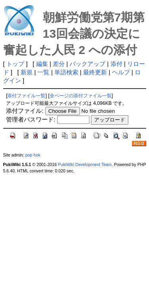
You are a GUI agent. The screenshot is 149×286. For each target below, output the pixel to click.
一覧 (43, 72)
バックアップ (87, 63)
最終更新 (95, 72)
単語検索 (66, 72)
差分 (59, 63)
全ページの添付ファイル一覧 (81, 96)
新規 (27, 72)
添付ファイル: (24, 110)
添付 (116, 63)
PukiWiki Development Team (85, 164)
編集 (42, 63)
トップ (15, 63)
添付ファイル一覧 (26, 96)
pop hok (33, 155)
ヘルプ (121, 72)
